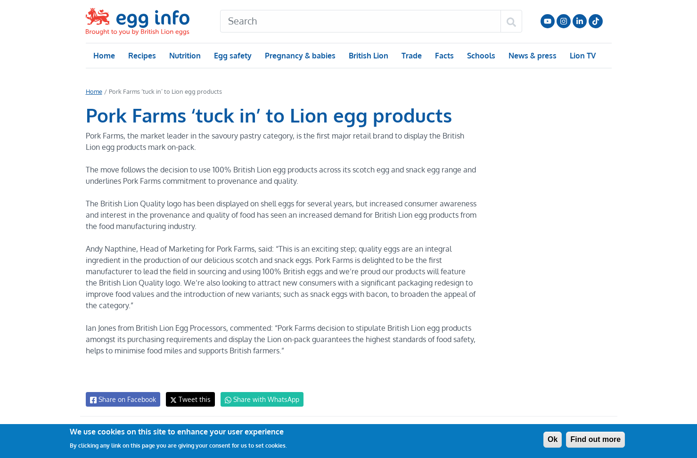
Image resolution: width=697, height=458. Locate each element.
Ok (553, 439)
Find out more (595, 439)
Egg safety (232, 55)
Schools (480, 55)
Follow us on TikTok (596, 21)
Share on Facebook (122, 399)
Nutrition (184, 55)
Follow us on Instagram (564, 21)
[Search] (360, 21)
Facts (444, 55)
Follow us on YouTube (548, 21)
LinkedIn (580, 21)
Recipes (142, 55)
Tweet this (188, 399)
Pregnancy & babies (299, 55)
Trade (411, 55)
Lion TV (581, 55)
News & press (531, 55)
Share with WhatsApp (257, 399)
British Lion (368, 55)
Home (104, 55)
